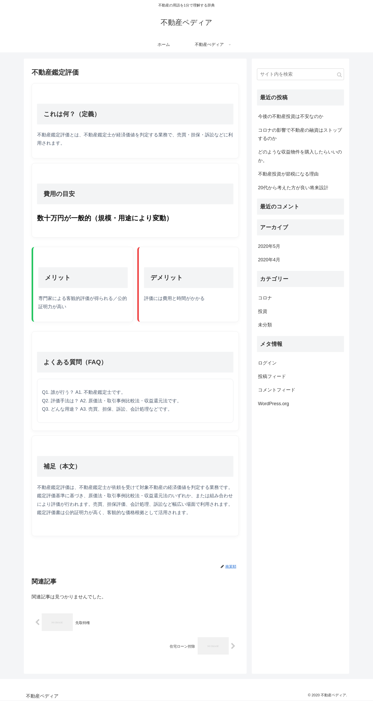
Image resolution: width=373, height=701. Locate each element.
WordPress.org (273, 403)
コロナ (265, 297)
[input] (300, 74)
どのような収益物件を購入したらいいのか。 (300, 156)
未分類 (265, 324)
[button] (339, 74)
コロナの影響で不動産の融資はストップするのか (300, 134)
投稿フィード (272, 376)
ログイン (267, 363)
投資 (262, 311)
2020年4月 (269, 259)
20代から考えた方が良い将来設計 (293, 187)
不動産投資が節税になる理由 (288, 174)
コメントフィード (276, 389)
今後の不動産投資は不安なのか (290, 116)
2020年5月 (269, 246)
